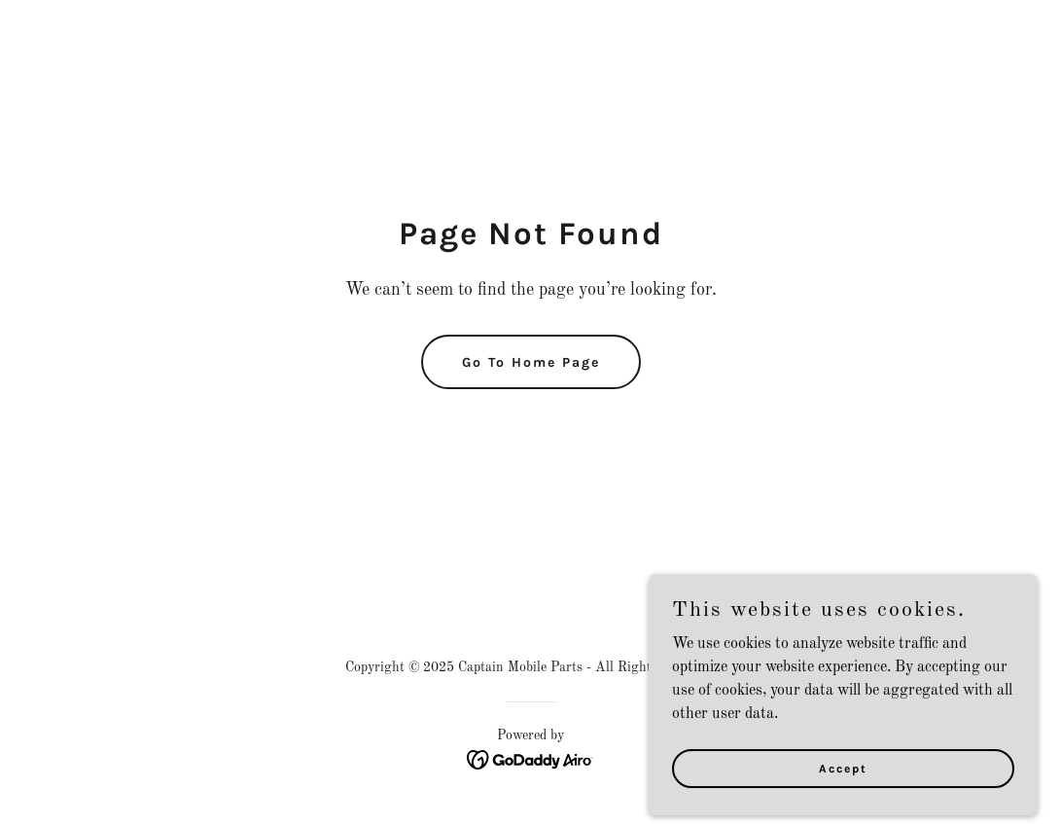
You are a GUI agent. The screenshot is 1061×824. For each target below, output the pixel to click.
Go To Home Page (531, 362)
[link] (530, 760)
